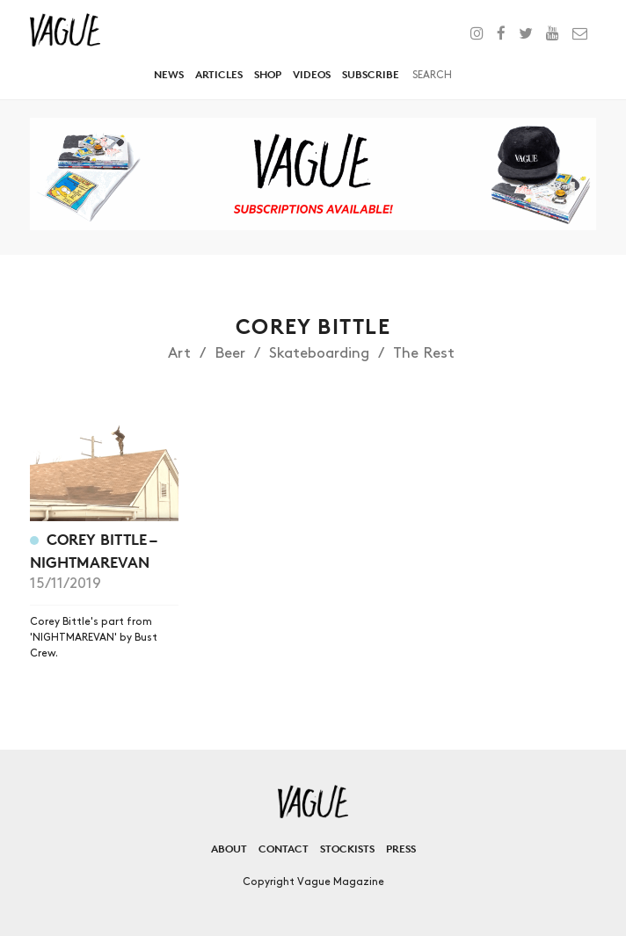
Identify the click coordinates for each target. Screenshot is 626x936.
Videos (312, 74)
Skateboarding (319, 353)
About (229, 848)
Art (179, 353)
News (169, 74)
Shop (267, 74)
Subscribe (370, 74)
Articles (219, 74)
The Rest (424, 353)
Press (401, 848)
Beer (230, 353)
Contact (283, 848)
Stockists (347, 848)
